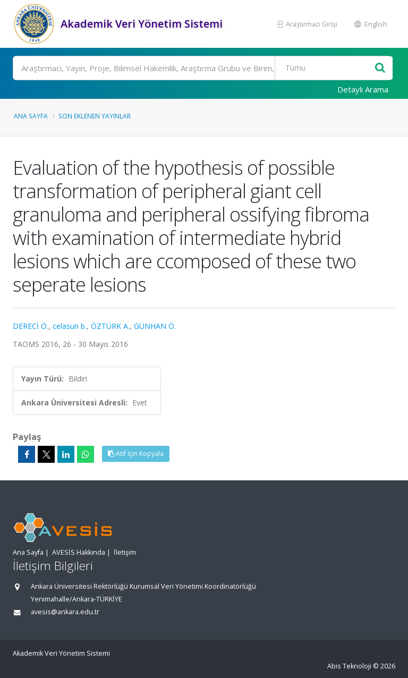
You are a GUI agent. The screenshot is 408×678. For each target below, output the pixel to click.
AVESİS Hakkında (78, 552)
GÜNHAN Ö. (155, 326)
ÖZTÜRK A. (110, 326)
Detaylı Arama (362, 89)
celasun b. (70, 326)
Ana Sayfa (31, 116)
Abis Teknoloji (349, 666)
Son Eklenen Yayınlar (94, 116)
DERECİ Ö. (30, 326)
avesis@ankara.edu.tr (65, 611)
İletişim (125, 552)
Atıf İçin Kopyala (136, 453)
